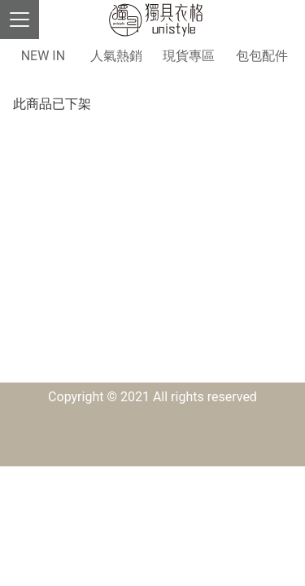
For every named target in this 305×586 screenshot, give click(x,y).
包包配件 (262, 55)
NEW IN (43, 55)
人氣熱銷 (116, 55)
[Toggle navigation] (19, 19)
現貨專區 (189, 55)
